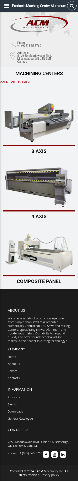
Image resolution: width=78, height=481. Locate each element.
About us (14, 364)
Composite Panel (39, 281)
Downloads (15, 411)
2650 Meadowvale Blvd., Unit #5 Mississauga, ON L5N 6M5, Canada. (38, 444)
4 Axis (39, 216)
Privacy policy (50, 475)
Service (12, 371)
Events (12, 404)
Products (14, 397)
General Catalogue (20, 418)
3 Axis (39, 151)
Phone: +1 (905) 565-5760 (25, 453)
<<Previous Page (15, 82)
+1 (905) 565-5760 (29, 45)
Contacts (14, 378)
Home (12, 357)
